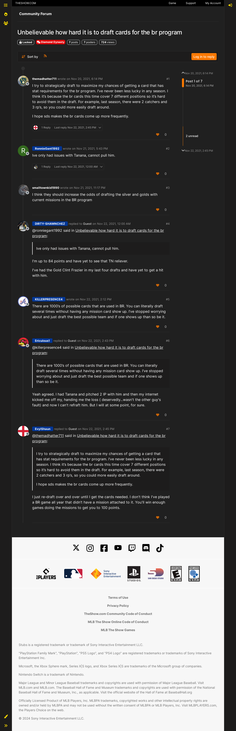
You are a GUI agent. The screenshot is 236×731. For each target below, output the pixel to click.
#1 (168, 79)
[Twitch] (132, 548)
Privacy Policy (118, 605)
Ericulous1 (42, 340)
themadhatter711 (44, 79)
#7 (168, 429)
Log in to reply (204, 56)
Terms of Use (118, 597)
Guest (87, 223)
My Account (213, 3)
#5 (168, 299)
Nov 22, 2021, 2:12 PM (95, 299)
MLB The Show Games (118, 630)
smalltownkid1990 (45, 187)
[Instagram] (90, 548)
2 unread (192, 136)
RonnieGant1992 (47, 148)
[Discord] (146, 548)
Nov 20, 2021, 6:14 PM (87, 79)
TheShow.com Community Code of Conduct (118, 614)
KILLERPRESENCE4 (49, 299)
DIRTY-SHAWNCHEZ (50, 223)
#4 (168, 223)
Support (191, 3)
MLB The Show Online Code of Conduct (118, 622)
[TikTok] (159, 548)
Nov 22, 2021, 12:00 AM (114, 223)
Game (172, 3)
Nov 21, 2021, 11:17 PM (89, 187)
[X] (76, 548)
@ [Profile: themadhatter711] (48, 435)
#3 (168, 187)
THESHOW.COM (25, 3)
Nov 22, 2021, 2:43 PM (98, 340)
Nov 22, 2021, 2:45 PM (98, 429)
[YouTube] (118, 548)
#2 (168, 148)
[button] (6, 716)
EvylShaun (42, 429)
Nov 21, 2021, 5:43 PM (92, 148)
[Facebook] (104, 548)
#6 (168, 340)
